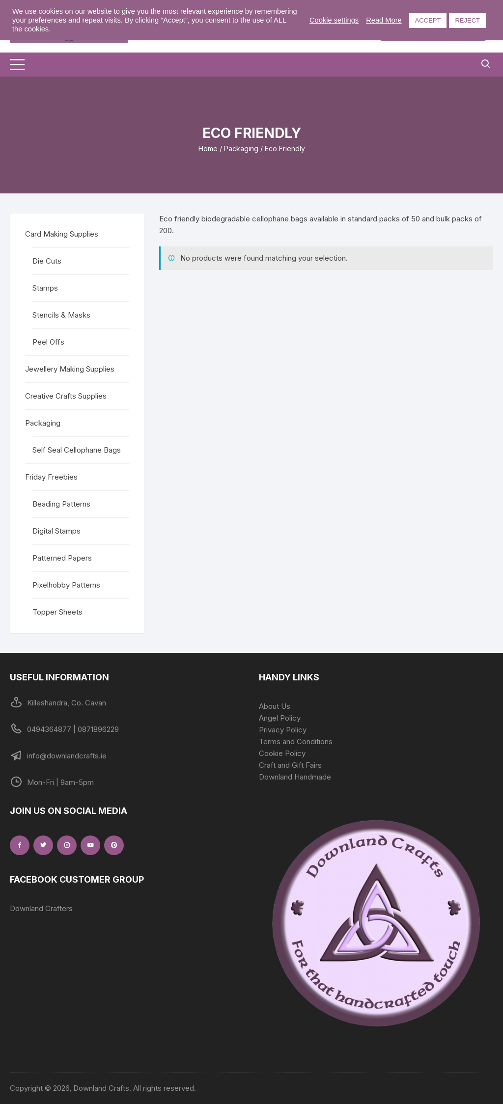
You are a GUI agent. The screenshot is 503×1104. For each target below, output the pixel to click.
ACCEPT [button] (428, 20)
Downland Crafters (41, 908)
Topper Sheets (57, 612)
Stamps (45, 288)
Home (208, 148)
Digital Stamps (56, 531)
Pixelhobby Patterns (66, 585)
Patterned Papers (62, 558)
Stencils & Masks (61, 315)
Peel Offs (48, 342)
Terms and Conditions (296, 741)
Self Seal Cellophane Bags (76, 450)
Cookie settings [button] (334, 20)
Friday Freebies (51, 477)
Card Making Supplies (61, 234)
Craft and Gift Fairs (290, 765)
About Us (274, 706)
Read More (384, 20)
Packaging (241, 148)
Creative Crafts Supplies (66, 396)
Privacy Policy (283, 729)
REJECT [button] (467, 20)
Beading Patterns (61, 504)
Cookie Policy (282, 753)
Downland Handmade (295, 776)
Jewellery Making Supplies (69, 369)
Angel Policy (280, 718)
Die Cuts (46, 261)
